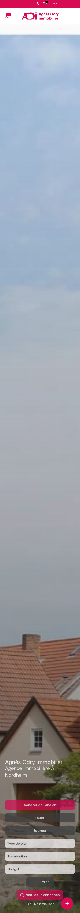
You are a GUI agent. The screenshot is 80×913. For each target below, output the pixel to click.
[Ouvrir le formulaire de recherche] (40, 893)
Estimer (40, 841)
